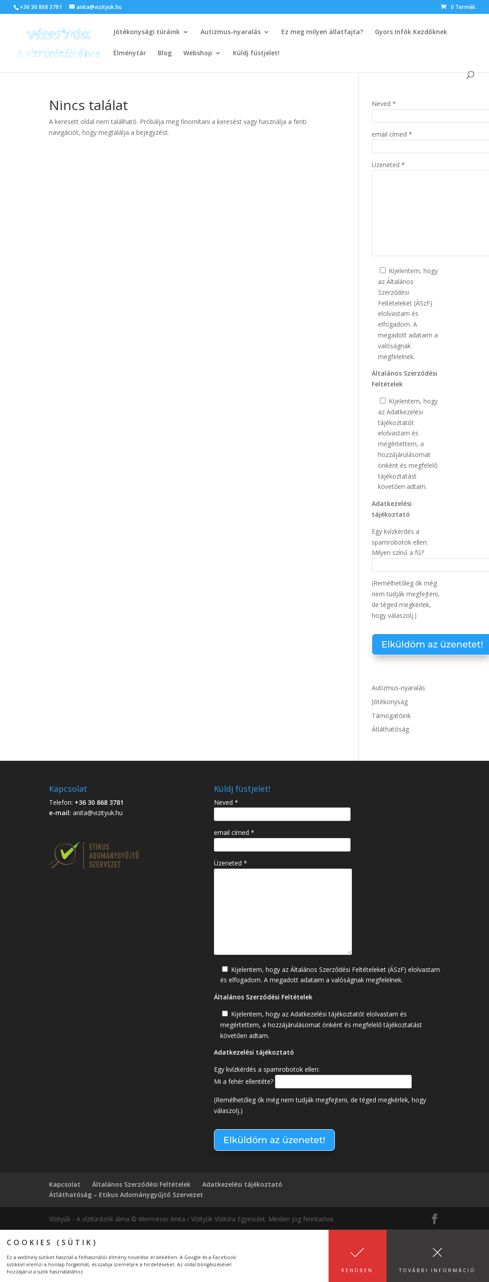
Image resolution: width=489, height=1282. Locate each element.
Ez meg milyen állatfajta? (322, 32)
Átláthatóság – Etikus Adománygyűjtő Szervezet (126, 1194)
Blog (165, 53)
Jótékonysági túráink (146, 32)
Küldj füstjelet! (256, 53)
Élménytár (129, 53)
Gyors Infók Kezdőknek (411, 32)
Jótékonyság (390, 701)
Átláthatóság (390, 729)
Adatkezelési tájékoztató (242, 1184)
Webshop (197, 53)
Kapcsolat (64, 1184)
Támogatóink (391, 715)
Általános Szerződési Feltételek (141, 1184)
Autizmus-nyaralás (230, 32)
